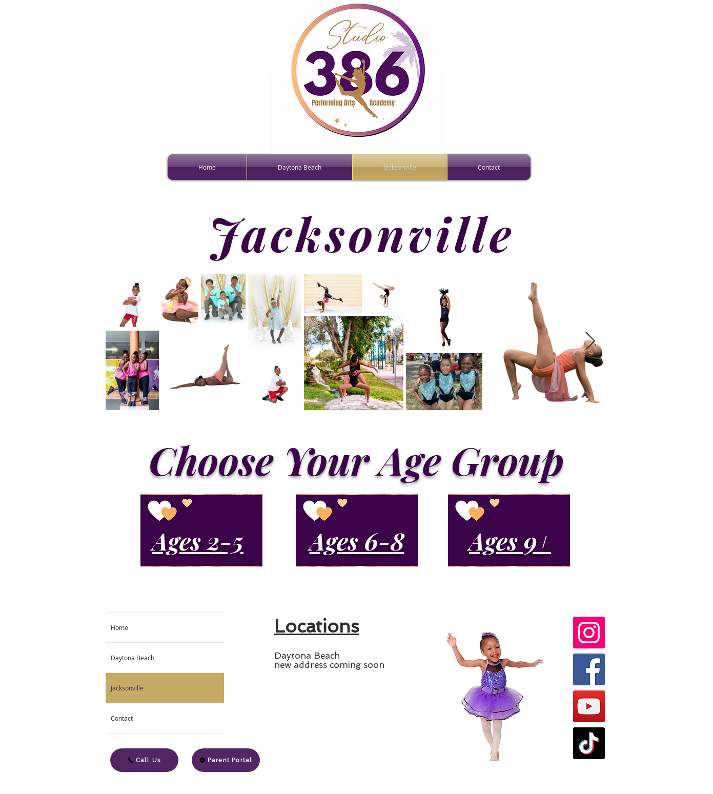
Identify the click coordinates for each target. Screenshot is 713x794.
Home (119, 627)
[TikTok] (589, 743)
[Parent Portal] (226, 760)
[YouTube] (589, 706)
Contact (122, 718)
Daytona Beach (132, 658)
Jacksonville (127, 688)
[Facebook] (589, 669)
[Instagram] (589, 632)
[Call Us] (144, 760)
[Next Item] (590, 342)
